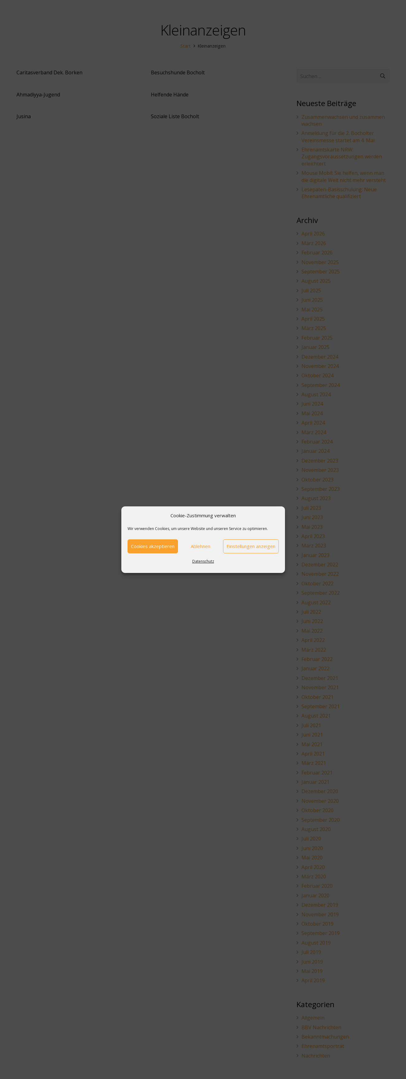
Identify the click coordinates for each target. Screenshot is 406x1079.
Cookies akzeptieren (153, 546)
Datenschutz (203, 561)
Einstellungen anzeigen (250, 546)
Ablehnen (200, 546)
